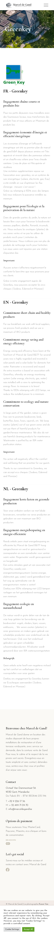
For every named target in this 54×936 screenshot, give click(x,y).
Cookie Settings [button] (12, 929)
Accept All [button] (28, 929)
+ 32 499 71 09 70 (18, 805)
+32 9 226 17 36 (16, 801)
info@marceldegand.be (20, 809)
